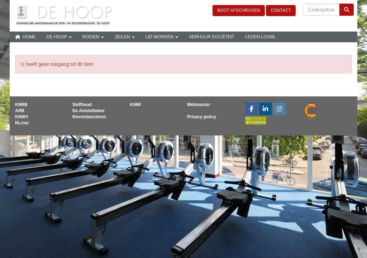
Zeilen (125, 36)
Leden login (260, 36)
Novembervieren (89, 116)
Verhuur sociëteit (211, 36)
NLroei (22, 122)
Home (25, 36)
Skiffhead (82, 104)
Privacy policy (201, 116)
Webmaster (198, 104)
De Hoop (59, 36)
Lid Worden (162, 36)
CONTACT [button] (281, 10)
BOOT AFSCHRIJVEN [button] (238, 10)
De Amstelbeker (88, 110)
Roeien (93, 36)
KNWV (21, 116)
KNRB (21, 104)
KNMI (135, 104)
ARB (19, 110)
